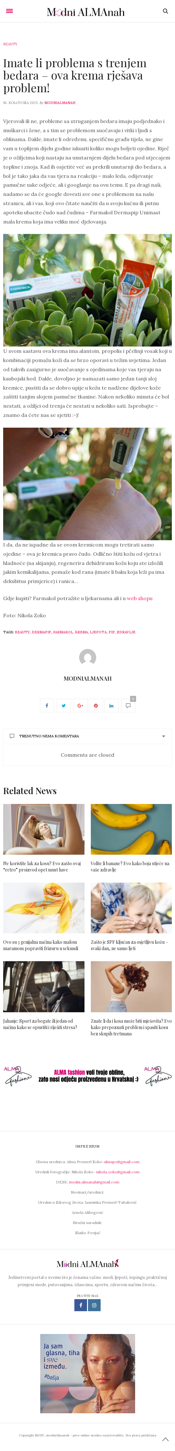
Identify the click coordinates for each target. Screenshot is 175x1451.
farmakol (63, 632)
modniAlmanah (59, 102)
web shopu (140, 598)
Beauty (10, 44)
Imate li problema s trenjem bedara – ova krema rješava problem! (75, 75)
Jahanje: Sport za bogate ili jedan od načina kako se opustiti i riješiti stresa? (40, 1024)
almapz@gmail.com (122, 1161)
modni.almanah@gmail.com (94, 1182)
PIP (112, 632)
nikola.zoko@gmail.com (118, 1171)
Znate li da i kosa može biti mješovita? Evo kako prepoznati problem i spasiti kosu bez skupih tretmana (131, 1027)
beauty (22, 632)
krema (81, 632)
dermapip (41, 632)
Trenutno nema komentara (44, 736)
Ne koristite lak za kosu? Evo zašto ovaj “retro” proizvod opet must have (42, 866)
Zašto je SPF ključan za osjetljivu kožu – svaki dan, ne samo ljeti (129, 945)
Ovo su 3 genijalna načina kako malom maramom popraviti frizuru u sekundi (40, 945)
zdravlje (126, 632)
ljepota (98, 632)
